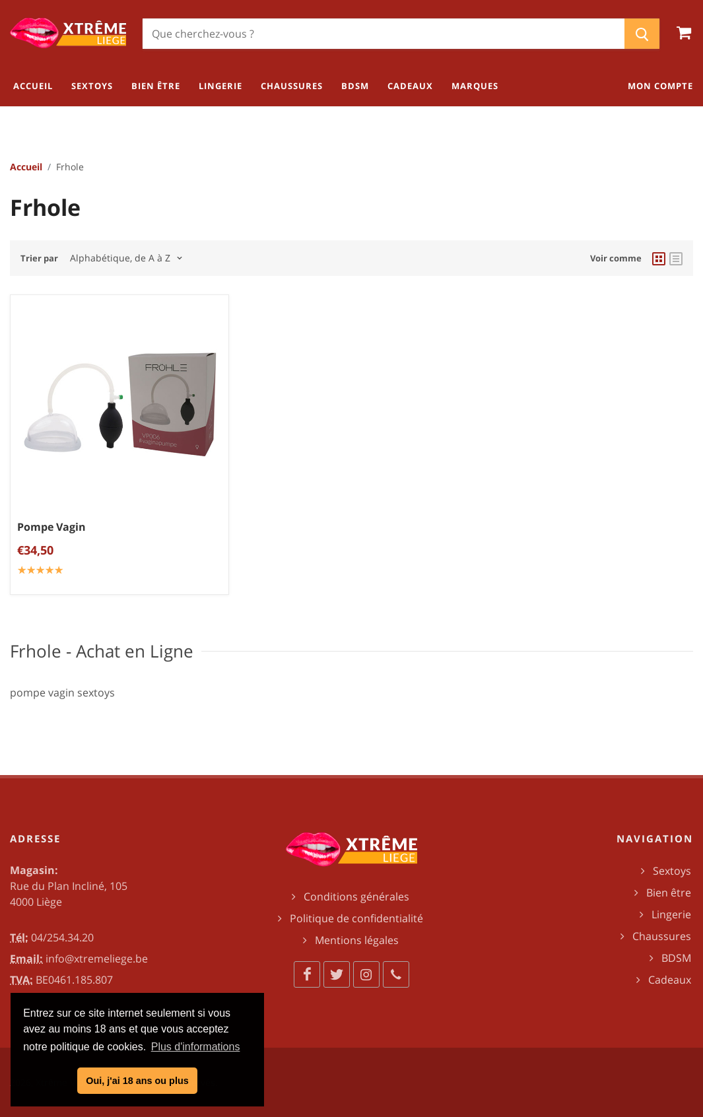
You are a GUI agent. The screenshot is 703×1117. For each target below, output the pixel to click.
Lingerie (671, 914)
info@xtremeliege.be (97, 958)
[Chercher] (383, 33)
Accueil (26, 166)
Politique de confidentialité (356, 918)
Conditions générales (356, 896)
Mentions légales (357, 940)
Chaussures (661, 936)
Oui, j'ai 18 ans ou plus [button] (137, 1080)
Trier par (39, 258)
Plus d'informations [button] (195, 1046)
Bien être (668, 892)
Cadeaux (669, 979)
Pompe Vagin (51, 526)
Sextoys (672, 870)
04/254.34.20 (62, 937)
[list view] (676, 258)
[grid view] (658, 258)
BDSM (676, 958)
